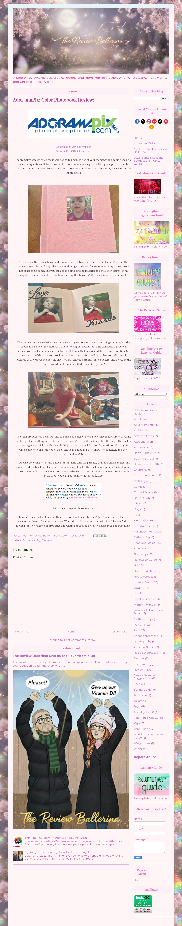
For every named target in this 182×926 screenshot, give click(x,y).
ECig (137, 514)
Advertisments (144, 424)
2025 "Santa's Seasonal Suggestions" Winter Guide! (149, 160)
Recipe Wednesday (147, 652)
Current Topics (143, 492)
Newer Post (23, 631)
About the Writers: (146, 143)
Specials (139, 684)
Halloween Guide (145, 559)
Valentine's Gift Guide (148, 717)
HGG (137, 565)
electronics (141, 520)
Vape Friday (142, 729)
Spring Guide (143, 689)
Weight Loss (142, 743)
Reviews (47, 540)
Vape (137, 723)
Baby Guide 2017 (145, 453)
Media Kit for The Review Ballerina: (150, 151)
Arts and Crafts (144, 436)
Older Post (119, 631)
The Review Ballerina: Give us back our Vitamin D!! (54, 656)
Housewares (142, 576)
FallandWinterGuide (147, 531)
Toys (137, 706)
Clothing (140, 481)
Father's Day (142, 537)
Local (137, 593)
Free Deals (141, 548)
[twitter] (143, 121)
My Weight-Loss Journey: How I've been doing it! (57, 852)
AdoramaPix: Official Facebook (74, 151)
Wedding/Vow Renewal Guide (149, 736)
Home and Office (145, 571)
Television (140, 695)
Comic (138, 486)
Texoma (139, 700)
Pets (137, 630)
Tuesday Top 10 (144, 712)
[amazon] (151, 127)
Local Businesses (145, 599)
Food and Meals (144, 543)
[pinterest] (166, 121)
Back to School (144, 458)
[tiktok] (160, 121)
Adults (138, 419)
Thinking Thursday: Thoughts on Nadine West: (56, 837)
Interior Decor (143, 582)
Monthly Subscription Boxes (148, 612)
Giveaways (141, 554)
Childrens (140, 469)
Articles (139, 430)
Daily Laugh (142, 498)
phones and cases (146, 636)
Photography (31, 540)
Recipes (139, 658)
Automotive (142, 447)
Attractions (141, 441)
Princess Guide (144, 647)
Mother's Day (143, 619)
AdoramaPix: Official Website (73, 146)
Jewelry (139, 587)
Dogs (137, 509)
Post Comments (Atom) (80, 640)
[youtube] (154, 121)
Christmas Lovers (145, 475)
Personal (140, 624)
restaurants (141, 664)
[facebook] (137, 121)
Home (71, 631)
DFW (137, 503)
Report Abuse (145, 757)
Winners (139, 748)
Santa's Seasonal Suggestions (145, 677)
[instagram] (148, 121)
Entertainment (144, 526)
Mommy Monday (145, 604)
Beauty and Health (146, 464)
